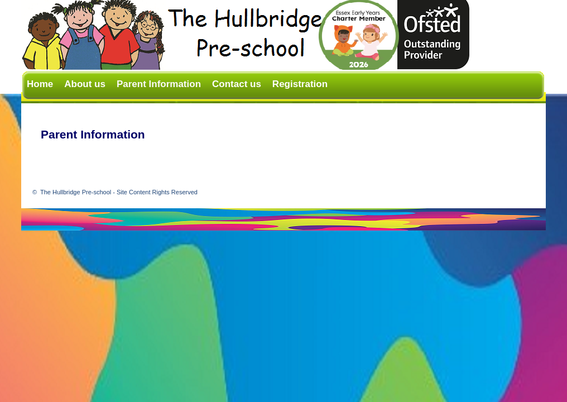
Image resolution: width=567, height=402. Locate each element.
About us (84, 84)
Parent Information (159, 84)
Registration (300, 84)
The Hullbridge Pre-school (119, 192)
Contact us (236, 84)
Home (40, 84)
